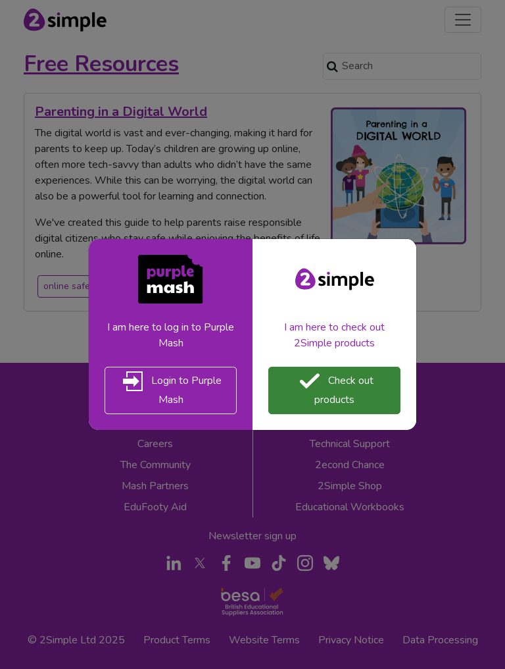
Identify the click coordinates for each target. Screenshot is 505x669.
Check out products (334, 389)
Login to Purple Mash (171, 389)
